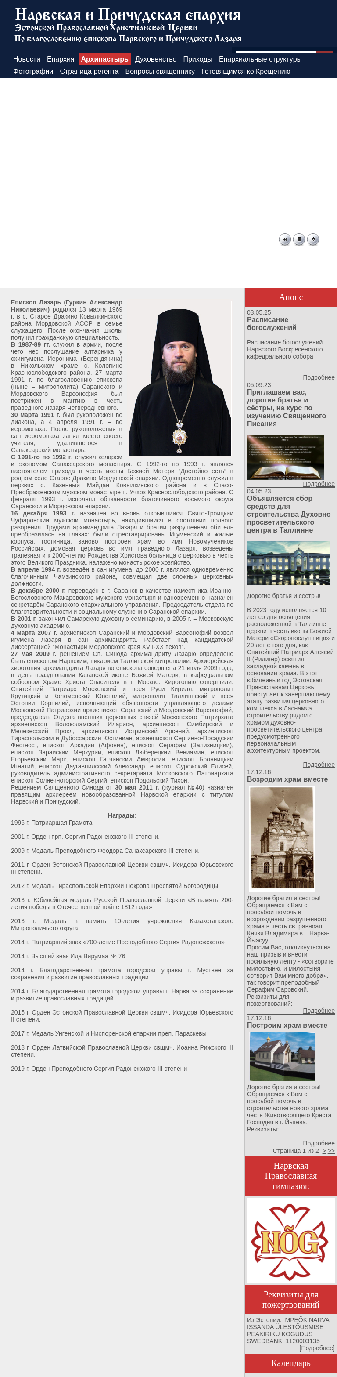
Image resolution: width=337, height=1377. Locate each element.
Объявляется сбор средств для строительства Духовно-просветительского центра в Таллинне (290, 514)
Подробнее (319, 377)
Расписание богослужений (272, 323)
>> (331, 1150)
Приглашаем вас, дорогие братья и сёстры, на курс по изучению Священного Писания (286, 408)
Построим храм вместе (287, 1025)
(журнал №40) (183, 787)
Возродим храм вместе (287, 779)
